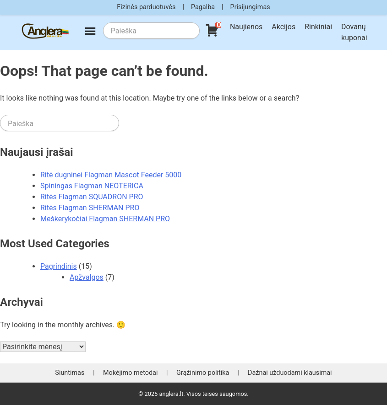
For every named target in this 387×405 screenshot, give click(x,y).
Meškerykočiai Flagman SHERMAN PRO (105, 218)
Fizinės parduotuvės (146, 7)
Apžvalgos (87, 277)
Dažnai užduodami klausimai (290, 373)
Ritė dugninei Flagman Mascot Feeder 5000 (110, 175)
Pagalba (203, 7)
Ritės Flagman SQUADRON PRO (91, 196)
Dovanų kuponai (354, 32)
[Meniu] (90, 32)
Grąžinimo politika (202, 373)
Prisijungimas (250, 7)
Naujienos (246, 26)
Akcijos (283, 26)
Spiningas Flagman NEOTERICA (91, 185)
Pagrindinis (58, 266)
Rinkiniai (318, 26)
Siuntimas (69, 373)
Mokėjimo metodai (130, 373)
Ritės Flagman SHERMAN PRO (89, 207)
